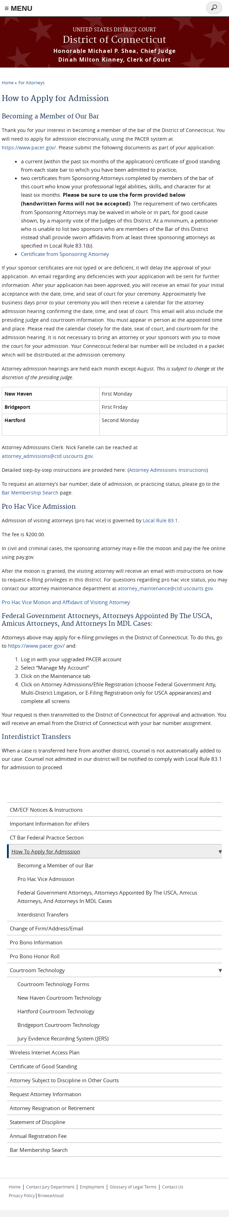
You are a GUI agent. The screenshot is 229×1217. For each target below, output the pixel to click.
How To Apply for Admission (46, 851)
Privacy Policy (22, 1195)
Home (8, 82)
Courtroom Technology (37, 970)
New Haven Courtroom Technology (59, 997)
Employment (92, 1186)
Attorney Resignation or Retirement (52, 1108)
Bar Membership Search (30, 492)
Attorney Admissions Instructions (167, 470)
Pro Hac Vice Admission (45, 878)
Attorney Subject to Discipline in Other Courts (64, 1080)
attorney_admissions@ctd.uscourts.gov (47, 456)
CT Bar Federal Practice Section (47, 837)
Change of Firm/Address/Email (46, 928)
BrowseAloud (50, 1195)
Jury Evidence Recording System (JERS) (62, 1038)
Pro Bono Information (36, 942)
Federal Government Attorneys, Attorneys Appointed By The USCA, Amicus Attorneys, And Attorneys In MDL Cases (107, 896)
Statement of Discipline (37, 1121)
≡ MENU (18, 8)
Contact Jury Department (50, 1186)
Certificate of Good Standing (43, 1066)
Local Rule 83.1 (160, 520)
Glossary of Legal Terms (133, 1186)
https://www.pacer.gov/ (29, 147)
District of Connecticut (114, 40)
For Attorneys (31, 82)
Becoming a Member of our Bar (55, 865)
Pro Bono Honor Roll (35, 956)
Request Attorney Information (45, 1094)
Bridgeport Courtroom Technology (58, 1024)
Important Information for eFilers (49, 823)
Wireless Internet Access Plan (44, 1052)
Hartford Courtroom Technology (55, 1011)
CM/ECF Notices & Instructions (46, 809)
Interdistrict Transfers (42, 914)
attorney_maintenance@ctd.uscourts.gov (165, 588)
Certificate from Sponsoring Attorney (65, 253)
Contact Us (172, 1186)
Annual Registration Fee (38, 1135)
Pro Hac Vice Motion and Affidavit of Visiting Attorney (66, 602)
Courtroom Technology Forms (53, 984)
